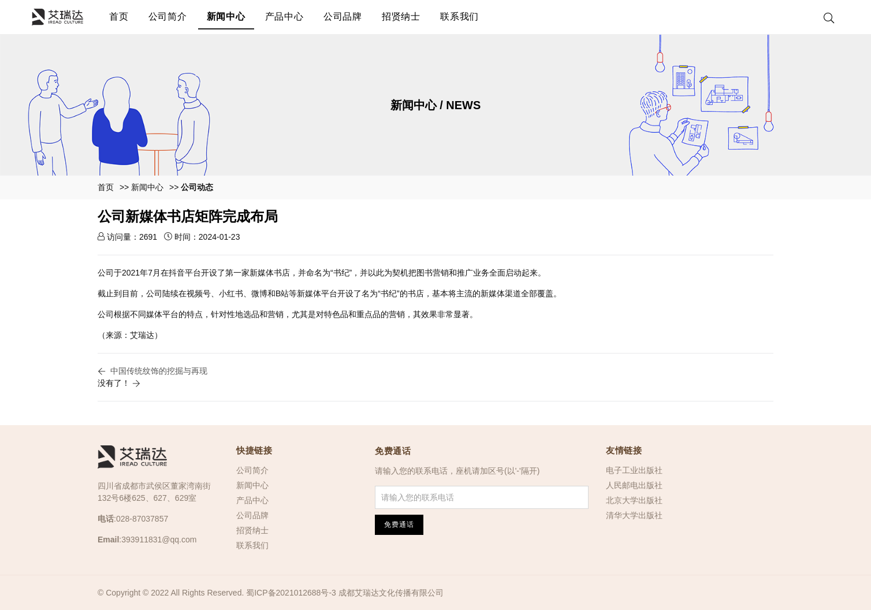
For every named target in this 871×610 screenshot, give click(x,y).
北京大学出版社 (634, 500)
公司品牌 (342, 16)
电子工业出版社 (634, 470)
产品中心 (284, 16)
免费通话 (393, 451)
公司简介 (167, 16)
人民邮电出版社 (634, 485)
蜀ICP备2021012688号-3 (291, 592)
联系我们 (459, 16)
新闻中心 (226, 16)
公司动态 (197, 187)
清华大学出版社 (634, 515)
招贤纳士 (401, 16)
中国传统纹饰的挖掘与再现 (158, 370)
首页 (119, 16)
